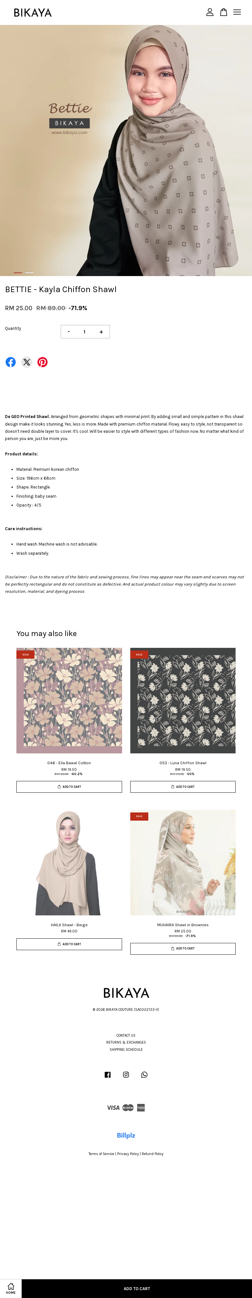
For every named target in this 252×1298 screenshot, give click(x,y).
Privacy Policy (128, 1154)
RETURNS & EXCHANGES (126, 1042)
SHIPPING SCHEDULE (126, 1050)
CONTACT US (126, 1035)
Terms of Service (101, 1154)
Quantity (13, 328)
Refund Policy (152, 1154)
